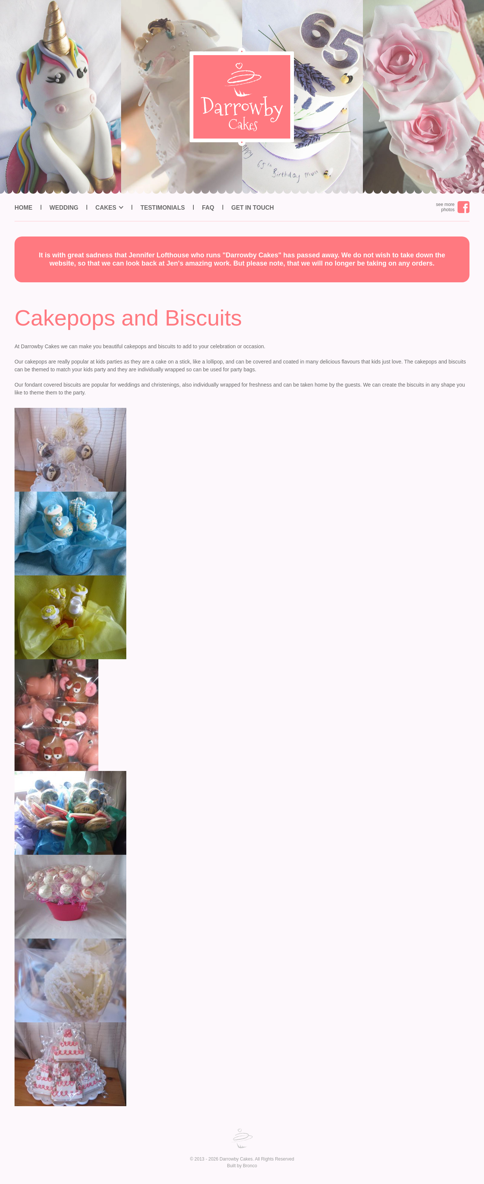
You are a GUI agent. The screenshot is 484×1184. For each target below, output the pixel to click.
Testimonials (162, 207)
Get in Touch (252, 207)
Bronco (250, 1165)
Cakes (105, 207)
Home (23, 207)
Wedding (64, 207)
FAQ (208, 207)
